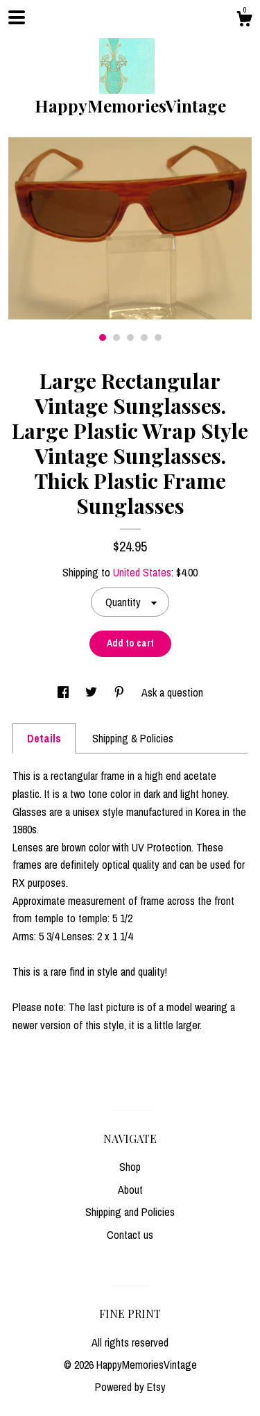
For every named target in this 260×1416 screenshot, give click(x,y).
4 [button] (144, 337)
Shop (130, 1166)
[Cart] (244, 20)
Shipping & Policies (132, 738)
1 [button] (102, 337)
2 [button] (116, 337)
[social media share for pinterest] (121, 692)
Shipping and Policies (130, 1211)
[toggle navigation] (16, 17)
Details (44, 738)
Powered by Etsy (130, 1386)
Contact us (130, 1234)
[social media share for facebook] (64, 692)
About (130, 1189)
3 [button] (130, 337)
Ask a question (172, 692)
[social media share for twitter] (92, 692)
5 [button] (158, 337)
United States (142, 572)
